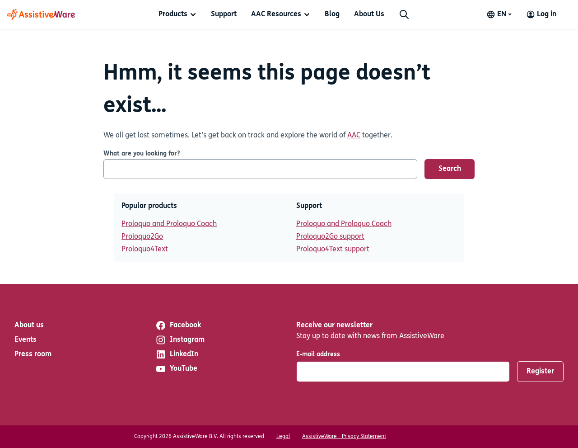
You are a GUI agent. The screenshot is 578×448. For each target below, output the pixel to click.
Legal (283, 436)
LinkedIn (176, 354)
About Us (369, 14)
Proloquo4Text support (332, 249)
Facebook (178, 325)
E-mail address (318, 354)
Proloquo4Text (144, 249)
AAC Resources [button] (276, 14)
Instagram (180, 340)
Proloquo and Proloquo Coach (169, 224)
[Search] (404, 14)
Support (224, 14)
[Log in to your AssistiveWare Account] (541, 14)
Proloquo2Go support (330, 237)
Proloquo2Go (142, 237)
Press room (32, 354)
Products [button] (172, 14)
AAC (353, 135)
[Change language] (499, 14)
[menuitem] (177, 14)
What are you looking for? (141, 154)
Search (449, 169)
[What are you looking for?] (260, 169)
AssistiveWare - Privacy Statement (344, 436)
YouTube (176, 368)
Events (25, 340)
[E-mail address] (403, 371)
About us (29, 325)
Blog (332, 14)
